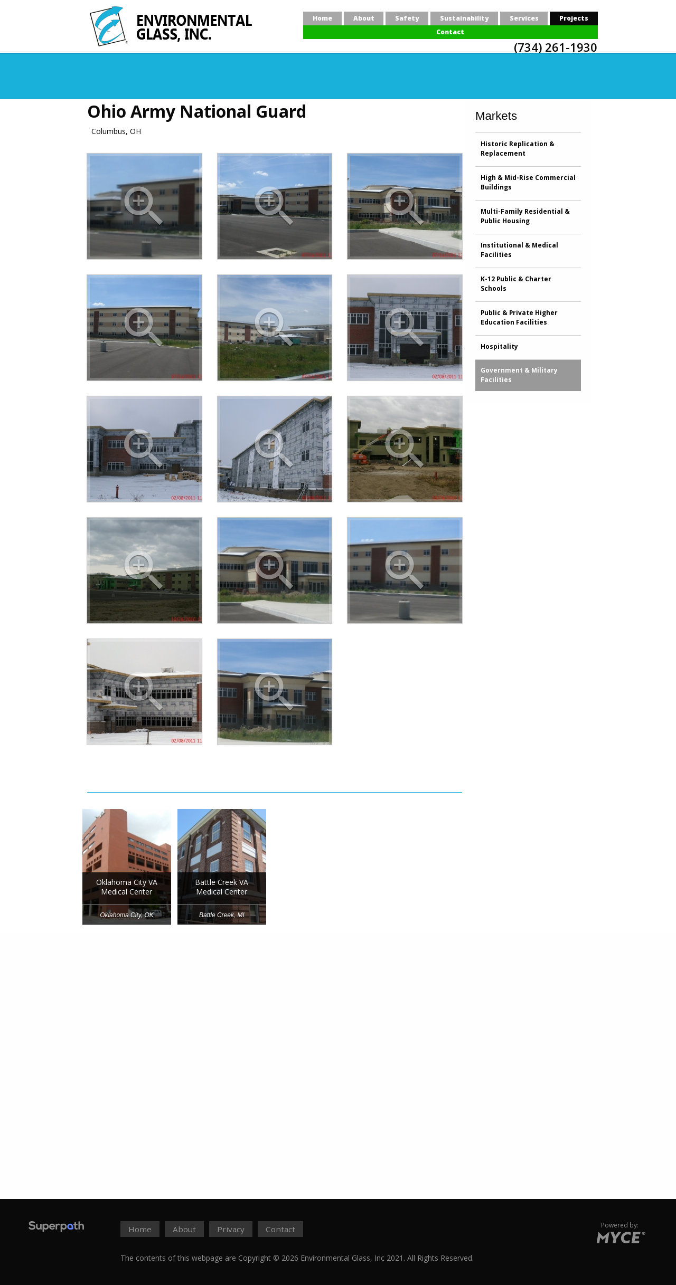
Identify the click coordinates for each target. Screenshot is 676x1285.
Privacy (231, 1229)
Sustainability (464, 18)
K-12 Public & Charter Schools (516, 283)
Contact (450, 31)
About (363, 18)
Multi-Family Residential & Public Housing (525, 216)
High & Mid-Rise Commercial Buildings (528, 182)
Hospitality (499, 346)
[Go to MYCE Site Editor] (619, 1236)
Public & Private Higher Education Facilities (519, 317)
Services (524, 18)
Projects (573, 18)
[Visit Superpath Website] (56, 1227)
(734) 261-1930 (555, 47)
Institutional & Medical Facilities (519, 250)
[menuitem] (322, 18)
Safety (407, 18)
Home (322, 18)
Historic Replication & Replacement (518, 148)
